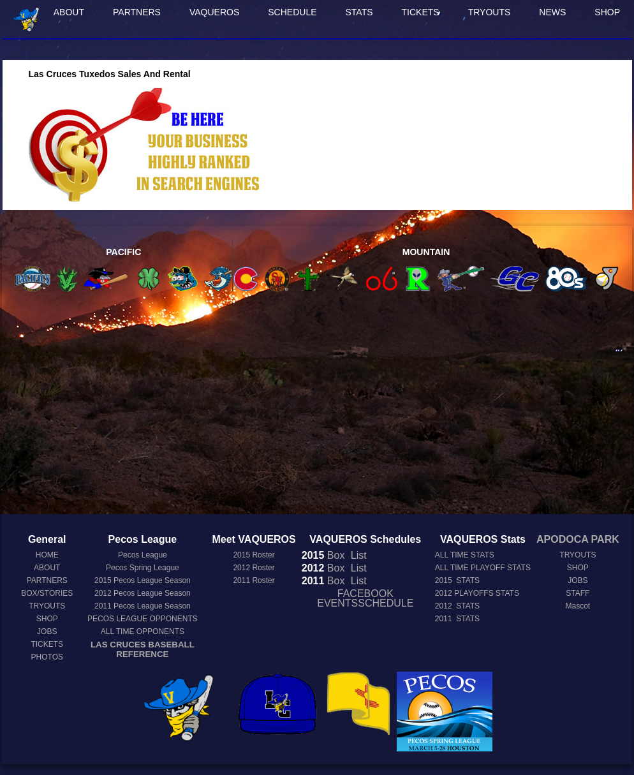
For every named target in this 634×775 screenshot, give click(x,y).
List (357, 555)
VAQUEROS (214, 12)
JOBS (47, 631)
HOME (47, 554)
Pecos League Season (142, 580)
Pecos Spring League (142, 567)
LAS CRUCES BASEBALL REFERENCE (143, 649)
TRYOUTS (489, 12)
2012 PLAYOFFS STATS (477, 593)
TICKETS (420, 12)
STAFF (577, 593)
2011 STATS (457, 618)
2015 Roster (253, 554)
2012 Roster (253, 567)
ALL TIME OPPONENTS (142, 631)
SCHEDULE (292, 12)
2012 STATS (457, 606)
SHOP (607, 12)
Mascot (578, 606)
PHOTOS (47, 657)
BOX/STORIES (47, 593)
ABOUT (69, 12)
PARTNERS (137, 12)
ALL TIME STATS (464, 554)
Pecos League (142, 554)
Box (323, 555)
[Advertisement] (317, 406)
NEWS (552, 12)
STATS (359, 12)
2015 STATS (457, 580)
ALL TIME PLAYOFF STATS (483, 567)
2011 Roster (253, 580)
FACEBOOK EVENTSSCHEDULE (365, 598)
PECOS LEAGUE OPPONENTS (142, 618)
